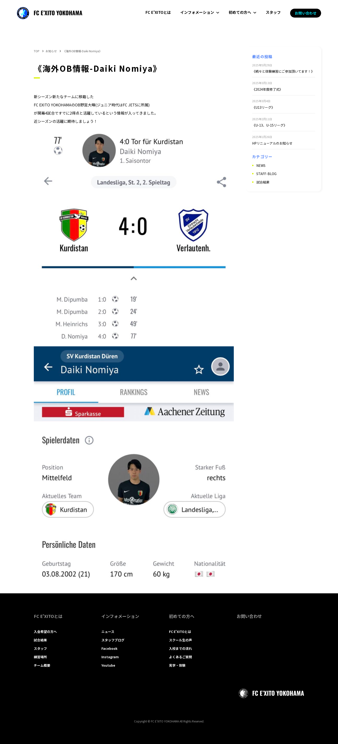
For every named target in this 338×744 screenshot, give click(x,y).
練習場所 (40, 656)
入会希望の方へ (45, 631)
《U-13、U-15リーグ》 (269, 125)
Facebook (109, 648)
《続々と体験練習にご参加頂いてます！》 (283, 71)
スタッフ (273, 12)
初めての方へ (240, 12)
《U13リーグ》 (263, 107)
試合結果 (262, 182)
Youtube (108, 665)
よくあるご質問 (180, 656)
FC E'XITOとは (158, 12)
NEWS (260, 165)
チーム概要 (42, 665)
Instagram (110, 656)
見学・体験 (177, 665)
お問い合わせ (305, 13)
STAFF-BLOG (266, 173)
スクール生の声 (180, 640)
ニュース (107, 631)
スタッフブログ (112, 640)
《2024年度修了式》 (267, 89)
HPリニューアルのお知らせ (272, 143)
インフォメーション (197, 12)
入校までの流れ (180, 648)
